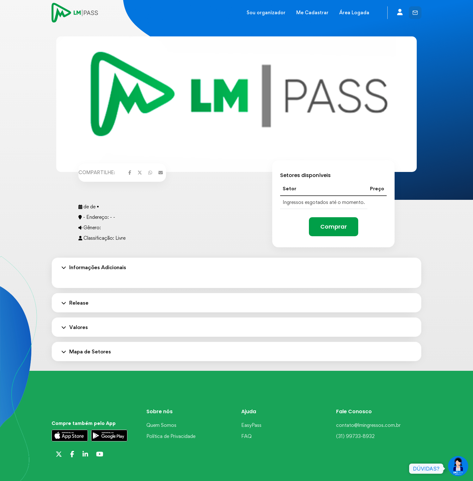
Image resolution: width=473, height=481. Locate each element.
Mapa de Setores (86, 351)
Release (75, 303)
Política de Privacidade (170, 436)
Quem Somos (161, 425)
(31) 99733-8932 (355, 436)
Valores (74, 327)
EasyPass (251, 425)
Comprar (333, 227)
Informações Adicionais (93, 267)
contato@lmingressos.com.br (368, 425)
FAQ (246, 436)
